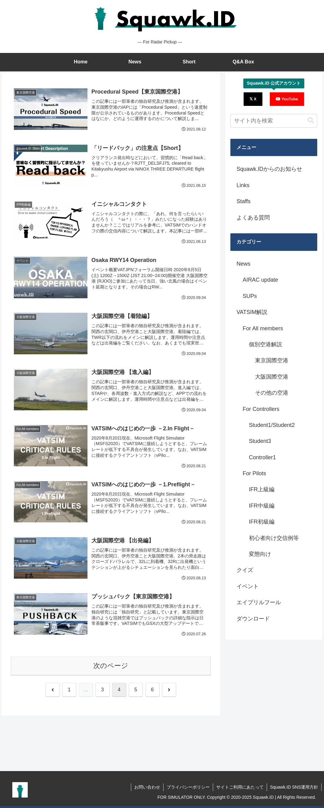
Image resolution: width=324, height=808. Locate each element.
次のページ (110, 665)
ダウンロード (253, 619)
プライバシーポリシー (188, 787)
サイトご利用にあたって (240, 787)
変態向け (260, 554)
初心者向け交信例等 (274, 538)
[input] (273, 121)
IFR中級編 (261, 506)
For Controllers (261, 409)
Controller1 (262, 457)
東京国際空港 (271, 360)
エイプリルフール (259, 602)
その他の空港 (271, 393)
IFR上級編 (261, 489)
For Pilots (254, 473)
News (243, 264)
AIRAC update (260, 280)
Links (243, 185)
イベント (248, 586)
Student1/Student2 (272, 425)
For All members (263, 328)
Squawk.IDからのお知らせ (269, 169)
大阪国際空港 (271, 377)
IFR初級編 (261, 522)
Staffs (244, 201)
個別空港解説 (265, 344)
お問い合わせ (147, 787)
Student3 (260, 441)
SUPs (250, 296)
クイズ (245, 570)
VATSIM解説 (252, 312)
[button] (310, 120)
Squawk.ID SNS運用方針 (294, 787)
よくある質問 (253, 218)
